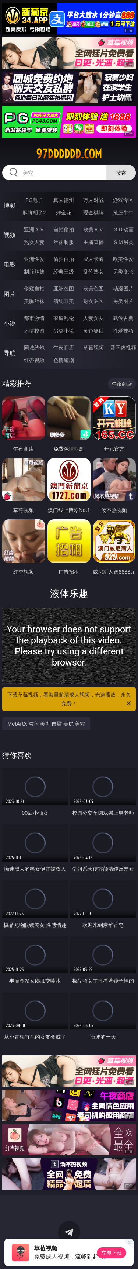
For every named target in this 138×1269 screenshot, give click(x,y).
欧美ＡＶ (93, 229)
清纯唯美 (63, 301)
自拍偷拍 (63, 229)
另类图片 (123, 301)
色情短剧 (63, 360)
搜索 (121, 172)
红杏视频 (34, 360)
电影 (9, 264)
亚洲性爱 (34, 258)
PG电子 (34, 199)
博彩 (9, 205)
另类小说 (63, 330)
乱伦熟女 (93, 271)
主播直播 (93, 241)
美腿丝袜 (34, 301)
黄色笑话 (93, 330)
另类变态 (123, 271)
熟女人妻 (34, 241)
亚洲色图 (63, 288)
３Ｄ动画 (123, 229)
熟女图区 (93, 301)
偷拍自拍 (63, 258)
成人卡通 (93, 258)
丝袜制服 (63, 241)
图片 (9, 294)
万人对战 (93, 199)
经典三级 (63, 271)
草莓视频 (93, 347)
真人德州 (63, 199)
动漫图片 (123, 288)
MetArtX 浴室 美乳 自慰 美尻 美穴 (46, 723)
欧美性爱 (123, 258)
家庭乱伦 (63, 317)
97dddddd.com (69, 154)
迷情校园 (34, 330)
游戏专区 (123, 199)
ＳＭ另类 (123, 241)
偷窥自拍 (34, 288)
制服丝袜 (34, 271)
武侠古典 (123, 317)
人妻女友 (93, 317)
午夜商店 (63, 347)
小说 (9, 323)
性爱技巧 (123, 330)
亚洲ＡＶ (34, 229)
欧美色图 (93, 288)
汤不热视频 (123, 347)
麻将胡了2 (34, 212)
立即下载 (111, 1252)
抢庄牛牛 (123, 212)
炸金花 (63, 212)
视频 (9, 235)
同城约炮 (34, 347)
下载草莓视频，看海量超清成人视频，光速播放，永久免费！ (69, 699)
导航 (9, 353)
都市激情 (34, 317)
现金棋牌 (93, 212)
